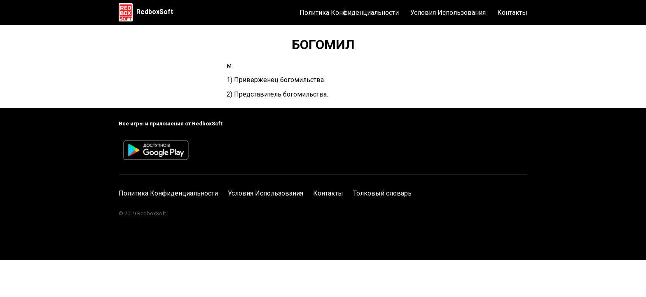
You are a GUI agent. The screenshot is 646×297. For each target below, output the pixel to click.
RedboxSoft (154, 12)
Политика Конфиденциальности (349, 12)
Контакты (512, 12)
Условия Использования (448, 12)
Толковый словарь (382, 193)
